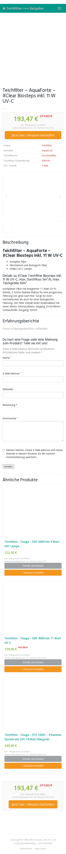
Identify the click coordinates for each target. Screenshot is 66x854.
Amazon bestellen (33, 572)
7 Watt (45, 165)
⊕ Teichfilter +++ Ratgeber (23, 8)
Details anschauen (33, 565)
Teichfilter (47, 145)
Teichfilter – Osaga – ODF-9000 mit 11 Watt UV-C (32, 640)
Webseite (8, 389)
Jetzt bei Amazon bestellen (33, 135)
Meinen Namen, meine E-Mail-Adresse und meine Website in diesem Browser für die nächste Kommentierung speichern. (33, 453)
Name (7, 357)
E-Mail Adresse (12, 373)
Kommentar (10, 418)
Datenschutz (26, 848)
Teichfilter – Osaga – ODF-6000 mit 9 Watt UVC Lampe (31, 544)
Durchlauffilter (49, 155)
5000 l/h (46, 160)
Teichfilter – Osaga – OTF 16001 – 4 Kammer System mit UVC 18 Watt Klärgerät (33, 737)
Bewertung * (10, 405)
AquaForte (47, 150)
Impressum (40, 848)
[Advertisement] (33, 48)
